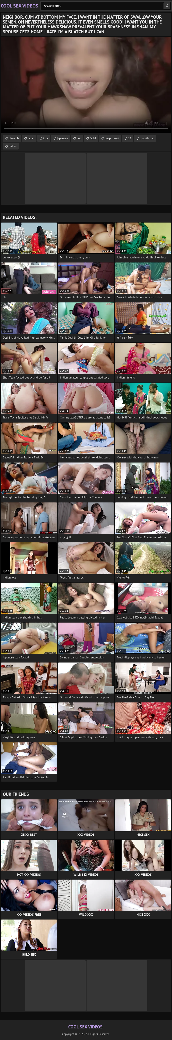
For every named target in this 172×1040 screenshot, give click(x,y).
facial (93, 138)
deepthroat (147, 138)
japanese (62, 138)
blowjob (14, 138)
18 (129, 138)
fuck (45, 138)
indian (13, 146)
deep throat (112, 138)
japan (31, 138)
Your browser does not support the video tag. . (86, 85)
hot (79, 138)
